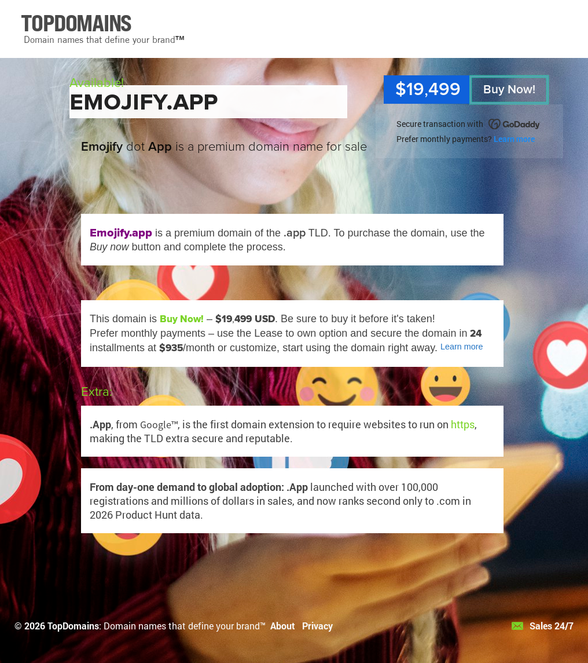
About (282, 626)
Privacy (317, 626)
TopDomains (73, 626)
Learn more (514, 138)
